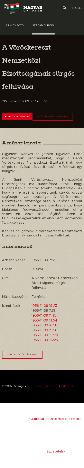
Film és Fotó (15, 25)
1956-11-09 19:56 (44, 330)
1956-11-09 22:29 (44, 335)
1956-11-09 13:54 (44, 320)
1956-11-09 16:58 (44, 325)
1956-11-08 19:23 (44, 305)
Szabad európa (43, 25)
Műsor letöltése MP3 (52, 116)
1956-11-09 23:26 (44, 340)
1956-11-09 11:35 (43, 315)
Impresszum (45, 386)
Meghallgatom (16, 116)
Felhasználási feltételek (64, 419)
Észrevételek (56, 451)
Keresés (72, 8)
